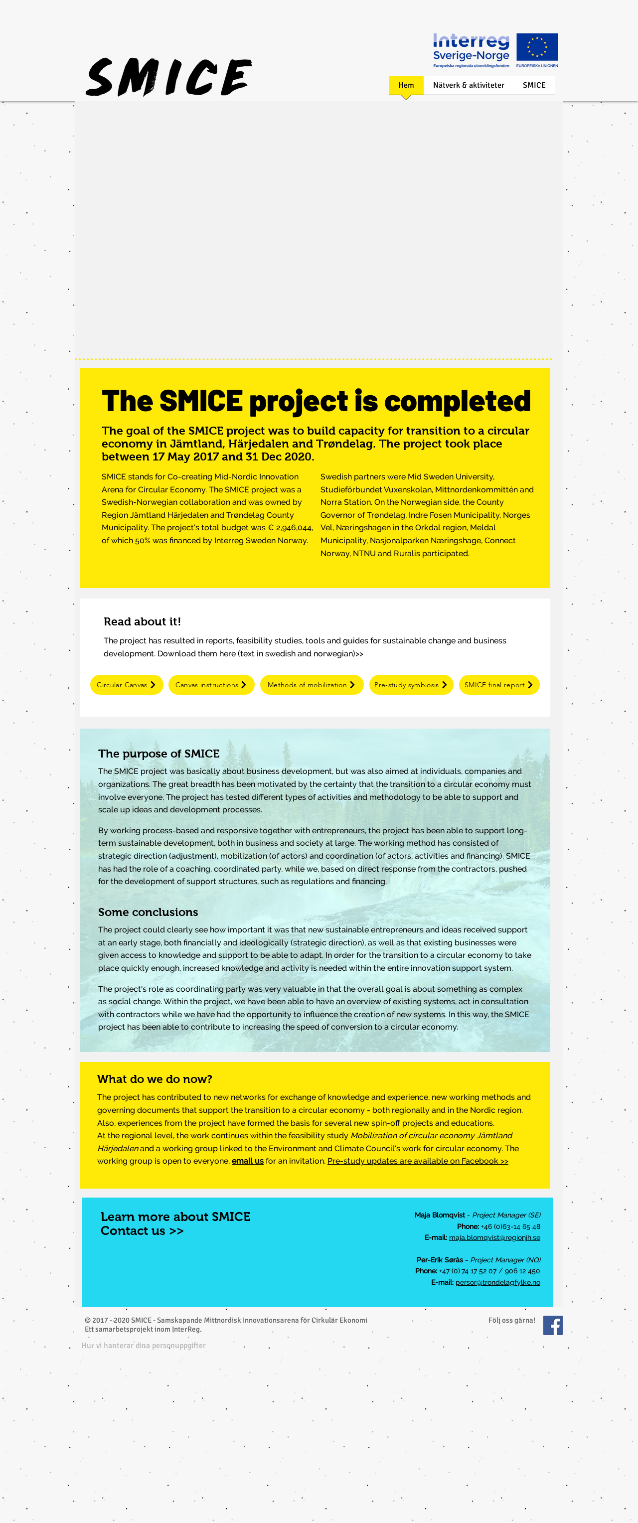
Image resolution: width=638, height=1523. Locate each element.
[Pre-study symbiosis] (411, 685)
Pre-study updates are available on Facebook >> (417, 1161)
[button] (143, 1345)
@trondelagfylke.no (508, 1282)
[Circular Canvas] (126, 685)
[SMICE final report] (499, 685)
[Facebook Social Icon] (553, 1325)
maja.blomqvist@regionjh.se (494, 1237)
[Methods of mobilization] (312, 685)
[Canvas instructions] (211, 685)
